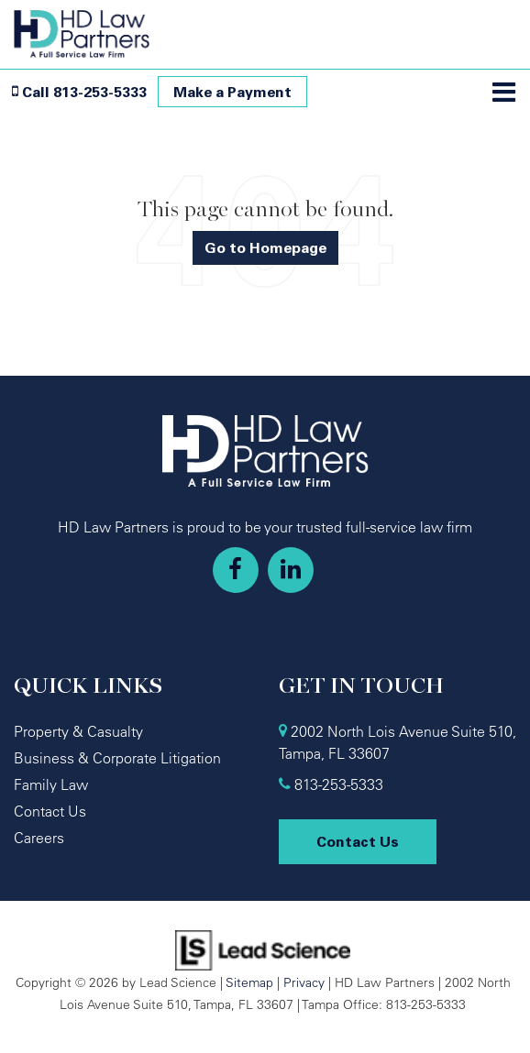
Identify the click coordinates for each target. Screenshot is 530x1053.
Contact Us (50, 811)
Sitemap (249, 982)
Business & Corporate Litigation (117, 758)
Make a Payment (232, 91)
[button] (79, 92)
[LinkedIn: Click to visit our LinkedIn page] (291, 570)
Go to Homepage (265, 247)
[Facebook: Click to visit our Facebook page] (236, 570)
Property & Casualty (78, 731)
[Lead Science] (262, 948)
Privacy (304, 982)
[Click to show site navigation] (504, 93)
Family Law (51, 784)
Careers (39, 837)
